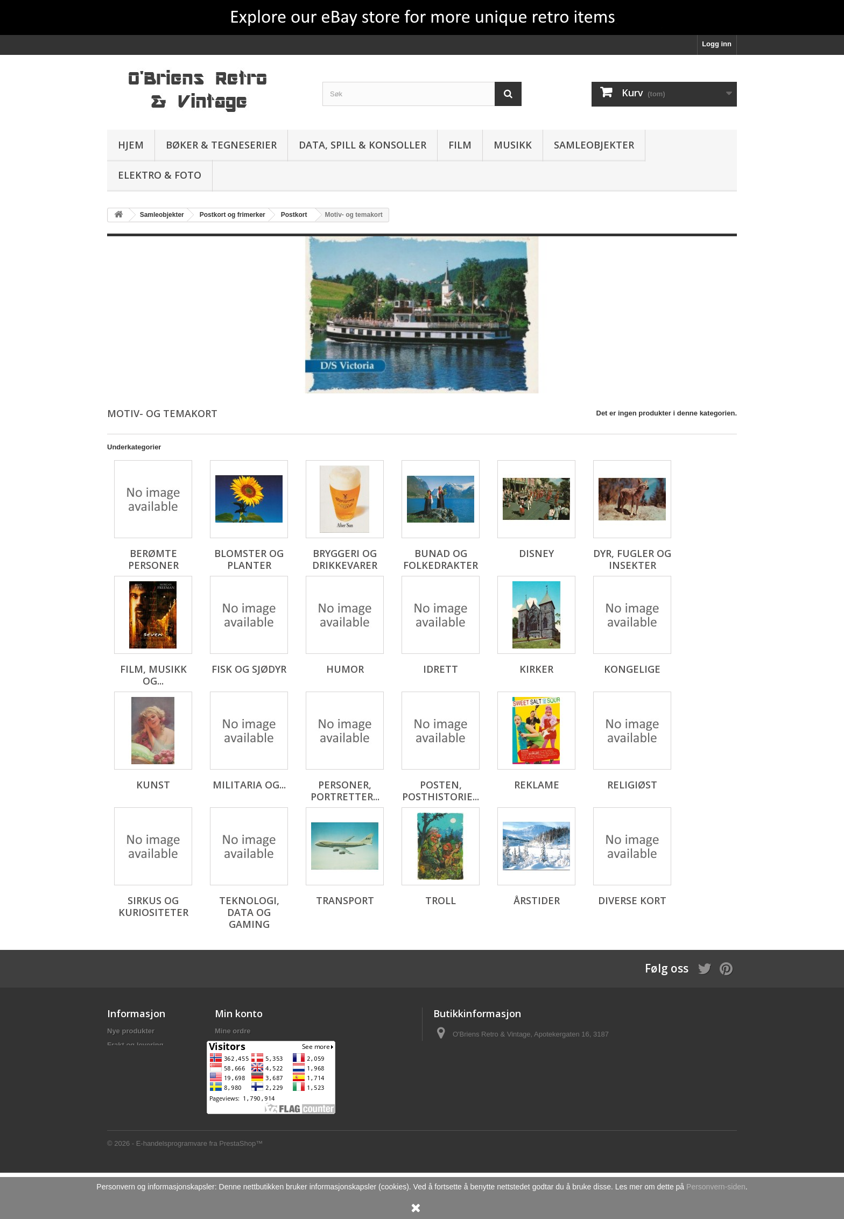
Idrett (440, 669)
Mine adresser (238, 1059)
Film (460, 144)
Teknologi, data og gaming (249, 912)
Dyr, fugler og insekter (632, 559)
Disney (536, 553)
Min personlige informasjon (260, 1073)
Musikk (513, 144)
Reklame (536, 784)
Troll (440, 900)
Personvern (126, 1059)
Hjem (131, 144)
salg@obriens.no (501, 1070)
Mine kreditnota (240, 1045)
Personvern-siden (715, 1186)
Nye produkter (130, 1031)
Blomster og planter (249, 559)
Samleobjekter (594, 144)
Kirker (536, 669)
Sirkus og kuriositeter (153, 906)
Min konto (239, 1013)
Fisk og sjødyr (249, 669)
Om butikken (128, 1097)
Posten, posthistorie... (440, 790)
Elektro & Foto (159, 174)
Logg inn (717, 44)
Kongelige (632, 669)
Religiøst (632, 784)
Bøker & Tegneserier (221, 144)
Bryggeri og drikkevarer (344, 559)
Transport (345, 900)
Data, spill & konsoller (362, 144)
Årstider (537, 900)
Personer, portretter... (345, 790)
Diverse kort (632, 900)
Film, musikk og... (153, 675)
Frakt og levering (135, 1045)
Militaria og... (249, 784)
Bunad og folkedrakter (440, 559)
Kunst (153, 784)
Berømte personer (153, 559)
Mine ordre (232, 1031)
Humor (345, 669)
